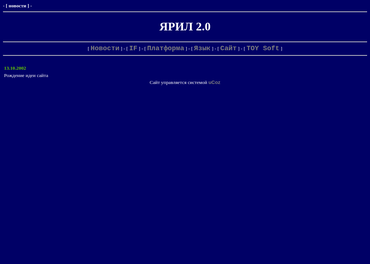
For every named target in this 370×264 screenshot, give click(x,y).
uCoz (214, 82)
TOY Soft (263, 48)
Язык (202, 48)
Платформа (165, 48)
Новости (105, 48)
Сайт (228, 48)
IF (133, 48)
